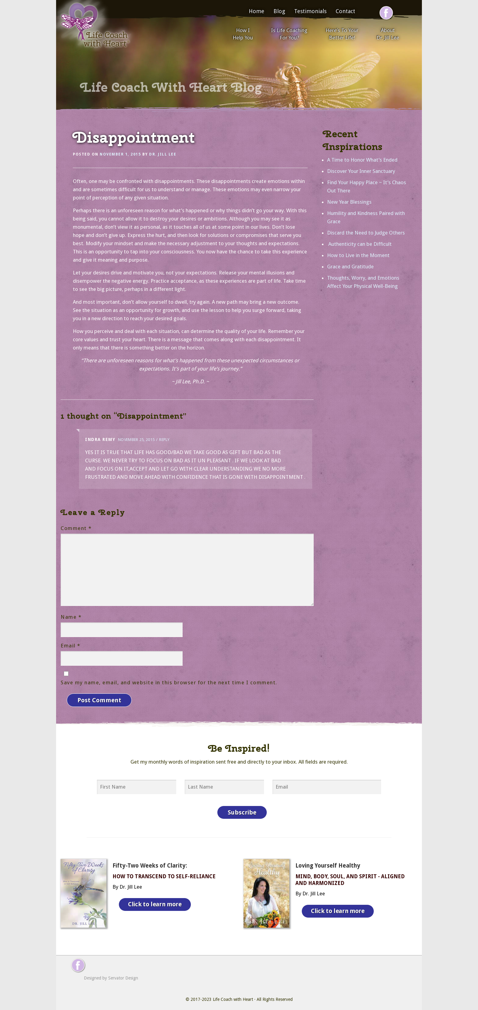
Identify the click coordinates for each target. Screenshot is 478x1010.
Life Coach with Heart (233, 994)
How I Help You (243, 34)
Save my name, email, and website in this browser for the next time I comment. (169, 682)
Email (70, 646)
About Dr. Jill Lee (387, 34)
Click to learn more (156, 898)
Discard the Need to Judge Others (366, 233)
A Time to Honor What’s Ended (362, 160)
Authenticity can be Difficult (359, 244)
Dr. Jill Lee (162, 154)
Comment (76, 528)
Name (71, 617)
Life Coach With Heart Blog (171, 87)
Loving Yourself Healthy (327, 861)
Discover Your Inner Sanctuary (361, 171)
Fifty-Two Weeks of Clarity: (149, 861)
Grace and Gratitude (350, 266)
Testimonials (310, 11)
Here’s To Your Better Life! (342, 34)
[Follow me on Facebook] (386, 13)
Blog (279, 11)
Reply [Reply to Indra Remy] (164, 439)
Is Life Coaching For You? (289, 34)
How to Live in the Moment (358, 255)
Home (256, 11)
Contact (345, 11)
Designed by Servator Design (111, 973)
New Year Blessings (349, 202)
